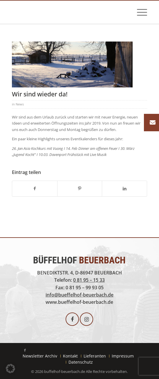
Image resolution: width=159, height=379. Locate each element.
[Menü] (139, 12)
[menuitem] (139, 12)
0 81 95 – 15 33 (89, 280)
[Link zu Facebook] (25, 350)
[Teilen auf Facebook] (34, 188)
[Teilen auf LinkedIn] (124, 188)
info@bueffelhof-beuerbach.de (79, 295)
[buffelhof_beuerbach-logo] (66, 12)
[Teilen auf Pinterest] (79, 188)
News (20, 104)
